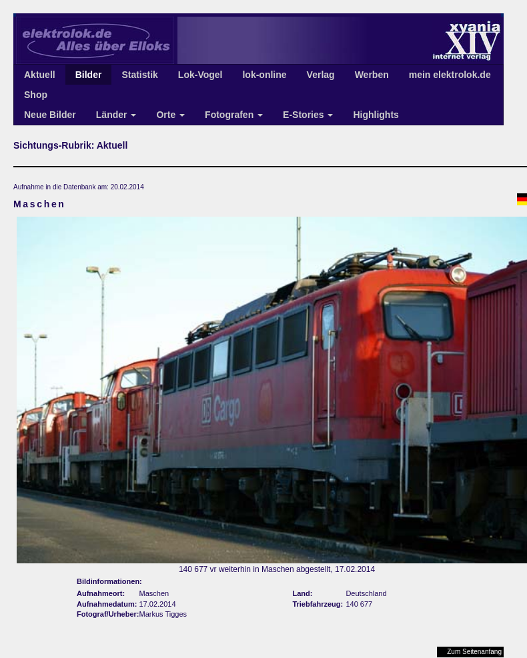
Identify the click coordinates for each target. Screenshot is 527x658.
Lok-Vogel (200, 74)
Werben (372, 74)
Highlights (375, 114)
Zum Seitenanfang (474, 651)
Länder (116, 114)
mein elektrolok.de (450, 74)
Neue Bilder (50, 114)
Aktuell (39, 74)
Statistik (139, 74)
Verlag (321, 74)
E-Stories (308, 114)
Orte (170, 114)
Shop (35, 94)
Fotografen (234, 114)
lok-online (264, 74)
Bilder (88, 74)
